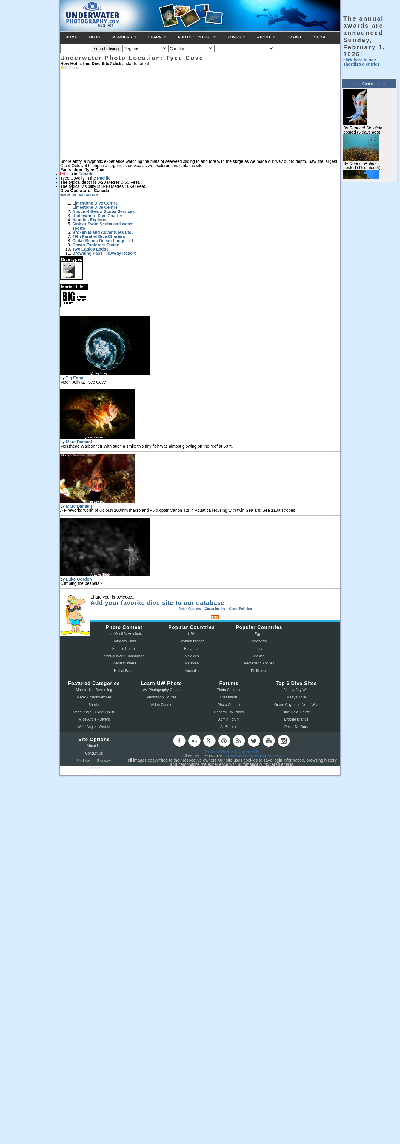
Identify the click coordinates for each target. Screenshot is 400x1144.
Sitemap (94, 768)
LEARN (157, 37)
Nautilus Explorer (89, 219)
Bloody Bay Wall (296, 690)
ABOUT (266, 37)
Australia (192, 671)
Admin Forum (229, 719)
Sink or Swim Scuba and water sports (102, 226)
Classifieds (229, 697)
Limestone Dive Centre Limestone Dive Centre (95, 205)
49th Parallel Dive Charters (98, 236)
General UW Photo (229, 712)
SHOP (319, 37)
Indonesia (259, 641)
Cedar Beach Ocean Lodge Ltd (102, 240)
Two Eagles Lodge (90, 249)
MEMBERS (124, 37)
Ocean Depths (215, 608)
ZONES (236, 37)
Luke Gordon (79, 579)
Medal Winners (124, 663)
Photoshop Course (161, 697)
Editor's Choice (124, 649)
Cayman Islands (191, 641)
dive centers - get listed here (79, 194)
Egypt (259, 634)
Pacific (103, 178)
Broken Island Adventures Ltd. (102, 232)
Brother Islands (296, 719)
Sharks (93, 705)
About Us (94, 746)
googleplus (209, 741)
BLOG (95, 37)
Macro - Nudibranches (94, 697)
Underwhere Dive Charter (97, 215)
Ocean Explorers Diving (95, 244)
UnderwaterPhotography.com (253, 756)
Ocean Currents (189, 608)
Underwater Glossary (94, 761)
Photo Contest (229, 705)
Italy (259, 649)
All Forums (228, 727)
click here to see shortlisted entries (361, 62)
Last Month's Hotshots (124, 634)
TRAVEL (294, 37)
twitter (254, 741)
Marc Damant (79, 442)
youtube (269, 741)
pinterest (224, 741)
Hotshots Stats (124, 641)
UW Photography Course (161, 690)
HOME (71, 37)
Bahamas (191, 649)
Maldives (191, 656)
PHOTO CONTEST (197, 37)
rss (239, 741)
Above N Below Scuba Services (103, 211)
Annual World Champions (124, 656)
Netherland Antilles (259, 663)
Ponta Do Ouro (296, 727)
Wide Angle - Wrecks (93, 727)
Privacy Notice (219, 751)
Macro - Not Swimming (94, 690)
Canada (85, 173)
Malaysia (191, 663)
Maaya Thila (296, 697)
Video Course (162, 705)
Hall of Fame (124, 671)
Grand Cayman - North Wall (296, 705)
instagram (284, 741)
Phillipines (259, 671)
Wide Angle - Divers (94, 719)
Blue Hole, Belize (296, 712)
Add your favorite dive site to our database (157, 602)
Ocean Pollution (240, 608)
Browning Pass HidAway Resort (104, 253)
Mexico (259, 656)
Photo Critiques (229, 690)
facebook (179, 741)
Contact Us (94, 753)
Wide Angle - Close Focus (94, 712)
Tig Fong (75, 377)
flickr (194, 741)
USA (192, 634)
